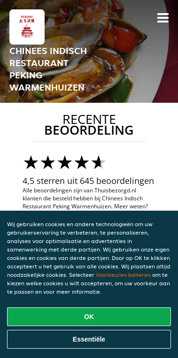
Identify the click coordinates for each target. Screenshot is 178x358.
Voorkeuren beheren (123, 274)
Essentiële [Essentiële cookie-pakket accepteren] (89, 339)
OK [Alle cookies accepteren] (89, 316)
